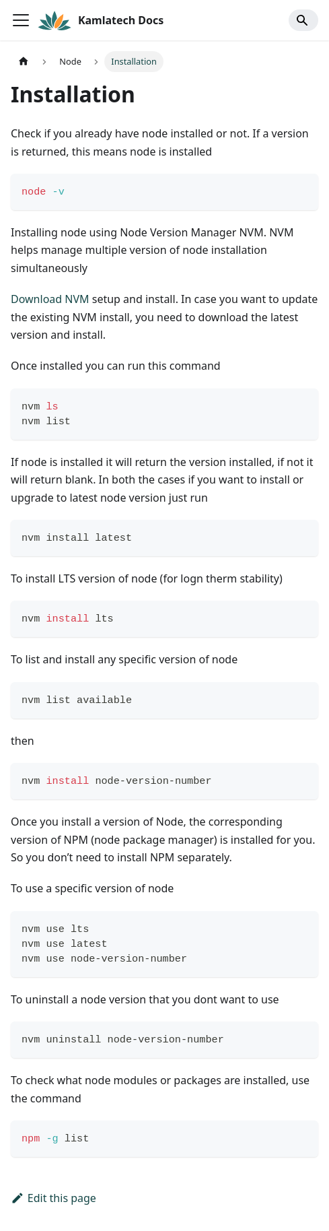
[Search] (303, 20)
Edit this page (53, 1198)
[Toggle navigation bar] (21, 20)
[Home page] (23, 61)
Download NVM (50, 299)
